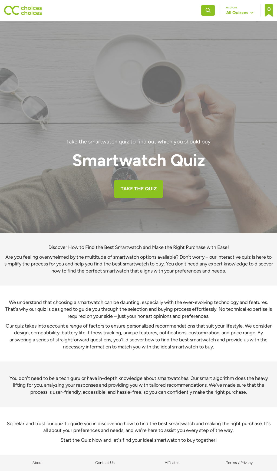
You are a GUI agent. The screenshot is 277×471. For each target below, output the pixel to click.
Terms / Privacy (239, 462)
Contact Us (105, 462)
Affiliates (172, 462)
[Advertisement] (138, 97)
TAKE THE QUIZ (139, 189)
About (37, 462)
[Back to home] (23, 10)
